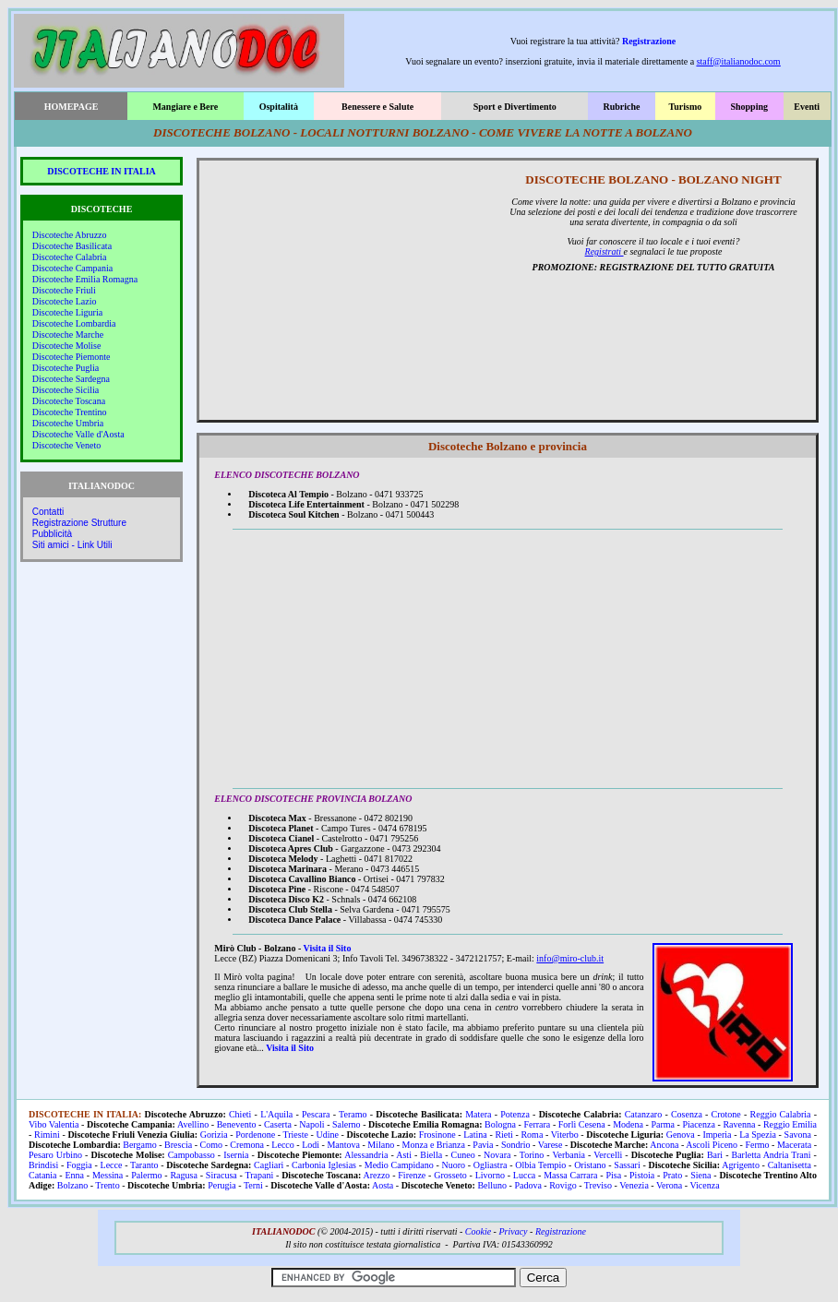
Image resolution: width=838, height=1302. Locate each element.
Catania (43, 1175)
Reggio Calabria (780, 1114)
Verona (669, 1185)
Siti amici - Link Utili (72, 545)
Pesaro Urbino (55, 1155)
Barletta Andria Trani (771, 1155)
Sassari (627, 1165)
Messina (107, 1175)
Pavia (483, 1145)
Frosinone (437, 1134)
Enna (74, 1175)
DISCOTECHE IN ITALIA (101, 171)
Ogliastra (490, 1165)
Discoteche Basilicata (72, 246)
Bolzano (72, 1185)
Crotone (726, 1114)
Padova (527, 1185)
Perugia (222, 1185)
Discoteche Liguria (67, 312)
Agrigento (741, 1165)
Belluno (492, 1185)
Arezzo (377, 1175)
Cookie (478, 1231)
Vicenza (704, 1185)
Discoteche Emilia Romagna (85, 279)
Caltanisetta (789, 1165)
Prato (672, 1175)
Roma (532, 1134)
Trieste (295, 1134)
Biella (431, 1155)
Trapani (259, 1175)
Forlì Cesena (581, 1124)
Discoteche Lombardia (74, 323)
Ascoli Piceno (711, 1145)
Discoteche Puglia (65, 368)
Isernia (235, 1155)
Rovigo (562, 1185)
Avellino (193, 1124)
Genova (680, 1134)
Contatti (48, 512)
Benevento (237, 1124)
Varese (550, 1145)
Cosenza (686, 1114)
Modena (628, 1124)
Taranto (144, 1165)
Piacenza (698, 1124)
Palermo (146, 1175)
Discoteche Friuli (64, 290)
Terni (253, 1185)
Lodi (310, 1145)
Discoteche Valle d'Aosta (78, 434)
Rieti (503, 1134)
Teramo (352, 1114)
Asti (404, 1155)
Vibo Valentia (54, 1124)
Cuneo (463, 1155)
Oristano (589, 1165)
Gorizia (214, 1134)
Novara (497, 1155)
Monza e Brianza (433, 1145)
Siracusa (221, 1175)
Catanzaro (644, 1114)
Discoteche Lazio (64, 301)
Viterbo (565, 1134)
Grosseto (450, 1175)
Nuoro (453, 1165)
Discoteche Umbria (67, 423)
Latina (475, 1134)
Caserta (278, 1124)
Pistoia (641, 1175)
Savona (797, 1134)
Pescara (316, 1114)
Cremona (247, 1145)
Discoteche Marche (67, 334)
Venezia (634, 1185)
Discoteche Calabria (69, 257)
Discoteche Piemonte (71, 357)
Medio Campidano (399, 1165)
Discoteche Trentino (69, 412)
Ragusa (183, 1175)
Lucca (524, 1175)
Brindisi (43, 1165)
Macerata (794, 1145)
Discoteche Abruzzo (69, 235)
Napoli (311, 1124)
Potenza (515, 1114)
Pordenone (255, 1134)
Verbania (568, 1155)
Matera (478, 1114)
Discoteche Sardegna (71, 379)
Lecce (112, 1165)
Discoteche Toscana (68, 401)
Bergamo (139, 1145)
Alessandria (366, 1155)
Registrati (604, 251)
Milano (380, 1145)
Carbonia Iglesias (324, 1165)
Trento (107, 1185)
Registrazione (649, 41)
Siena (700, 1175)
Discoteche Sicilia (65, 390)
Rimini (47, 1134)
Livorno (490, 1175)
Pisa (613, 1175)
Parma (663, 1124)
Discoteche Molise (67, 345)
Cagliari (268, 1165)
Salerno (346, 1124)
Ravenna (739, 1124)
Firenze (411, 1175)
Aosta (382, 1185)
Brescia (178, 1145)
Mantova (343, 1145)
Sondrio (516, 1145)
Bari (715, 1155)
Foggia (79, 1165)
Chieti (240, 1114)
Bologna (500, 1124)
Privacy (512, 1231)
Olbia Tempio (540, 1165)
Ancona (664, 1145)
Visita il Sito (328, 948)
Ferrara (536, 1124)
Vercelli (607, 1155)
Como (210, 1145)
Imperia (716, 1134)
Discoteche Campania (72, 268)
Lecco (282, 1145)
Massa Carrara (570, 1175)
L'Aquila (276, 1114)
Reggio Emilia (790, 1124)
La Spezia (757, 1134)
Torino (532, 1155)
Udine (328, 1134)
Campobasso (191, 1155)
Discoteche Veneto (67, 445)
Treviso (598, 1185)
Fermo (757, 1145)
